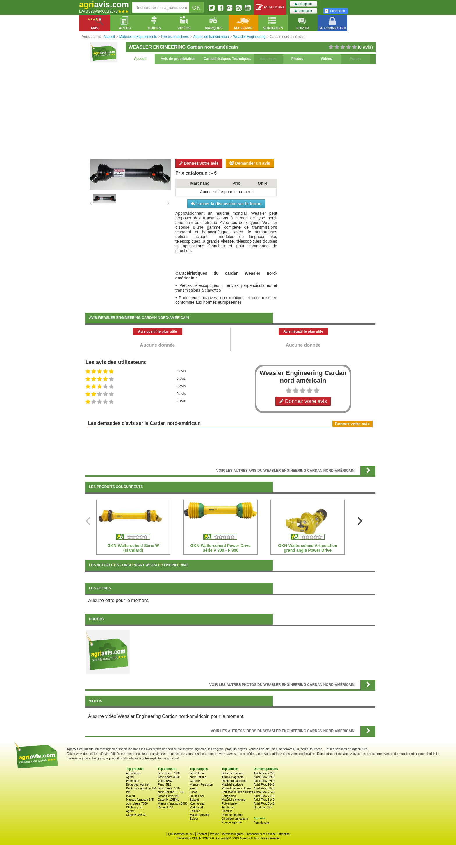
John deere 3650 (169, 777)
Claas (193, 792)
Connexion (303, 11)
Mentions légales (233, 834)
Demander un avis (249, 163)
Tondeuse (228, 807)
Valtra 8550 (165, 780)
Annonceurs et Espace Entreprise (268, 834)
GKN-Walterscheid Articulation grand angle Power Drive (307, 548)
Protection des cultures (236, 788)
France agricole (232, 822)
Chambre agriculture (235, 818)
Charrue (227, 811)
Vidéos (326, 59)
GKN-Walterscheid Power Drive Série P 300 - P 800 (220, 548)
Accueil (140, 59)
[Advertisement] (230, 110)
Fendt (193, 788)
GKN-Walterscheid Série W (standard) (133, 548)
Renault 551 (166, 807)
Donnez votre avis (199, 163)
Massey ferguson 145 (140, 799)
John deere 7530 (137, 803)
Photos (297, 59)
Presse (214, 834)
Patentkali (132, 780)
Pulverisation (230, 803)
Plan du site (261, 822)
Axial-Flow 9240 (264, 784)
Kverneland (197, 803)
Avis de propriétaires (178, 59)
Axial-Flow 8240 (264, 788)
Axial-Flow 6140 (264, 799)
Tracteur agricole (232, 777)
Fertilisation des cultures (237, 792)
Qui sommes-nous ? (181, 834)
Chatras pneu (134, 807)
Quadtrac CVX (263, 807)
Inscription (303, 4)
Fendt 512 (164, 784)
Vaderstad (196, 807)
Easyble (195, 811)
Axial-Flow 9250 (264, 780)
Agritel (130, 777)
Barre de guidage (233, 773)
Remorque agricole (234, 780)
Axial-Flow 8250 (264, 777)
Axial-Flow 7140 (264, 796)
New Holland (198, 777)
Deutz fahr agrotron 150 (141, 788)
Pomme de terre (232, 814)
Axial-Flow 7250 (264, 773)
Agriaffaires (133, 773)
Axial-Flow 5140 (264, 803)
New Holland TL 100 (171, 792)
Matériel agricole (232, 784)
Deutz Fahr (197, 796)
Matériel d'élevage (233, 799)
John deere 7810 (169, 773)
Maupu (130, 796)
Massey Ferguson (201, 784)
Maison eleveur (200, 814)
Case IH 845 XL (136, 814)
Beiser (194, 818)
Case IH (195, 780)
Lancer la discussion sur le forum (226, 203)
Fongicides (229, 796)
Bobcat (194, 799)
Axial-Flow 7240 (264, 792)
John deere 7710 (169, 788)
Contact (202, 834)
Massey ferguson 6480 (172, 803)
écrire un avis (270, 7)
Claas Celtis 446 (168, 796)
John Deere (197, 773)
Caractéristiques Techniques (227, 59)
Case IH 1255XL (168, 799)
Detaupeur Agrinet (137, 784)
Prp (128, 792)
